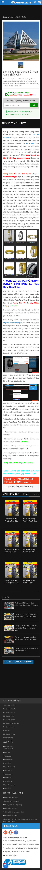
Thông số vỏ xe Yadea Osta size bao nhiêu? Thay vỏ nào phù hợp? (26, 628)
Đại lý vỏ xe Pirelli (8, 716)
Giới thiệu (6, 752)
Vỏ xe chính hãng (7, 17)
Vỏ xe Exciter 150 (9, 767)
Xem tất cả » (36, 494)
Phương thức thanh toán (11, 801)
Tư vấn (5, 597)
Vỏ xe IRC (7, 763)
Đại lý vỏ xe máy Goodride (11, 723)
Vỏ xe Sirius (7, 770)
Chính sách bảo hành (10, 815)
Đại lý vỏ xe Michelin (9, 709)
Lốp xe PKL (6, 730)
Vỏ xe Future (7, 781)
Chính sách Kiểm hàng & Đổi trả (13, 812)
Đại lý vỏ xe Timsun (9, 734)
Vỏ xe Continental (9, 785)
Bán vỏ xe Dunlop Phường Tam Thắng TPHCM (30, 521)
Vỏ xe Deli (7, 788)
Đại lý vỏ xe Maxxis (9, 720)
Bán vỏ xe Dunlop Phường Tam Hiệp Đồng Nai (11, 521)
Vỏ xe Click (7, 778)
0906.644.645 (30, 95)
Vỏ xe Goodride (8, 738)
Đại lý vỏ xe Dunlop (20, 17)
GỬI (34, 105)
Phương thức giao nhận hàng (12, 805)
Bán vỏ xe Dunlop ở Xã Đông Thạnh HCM (12, 552)
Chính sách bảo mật (9, 808)
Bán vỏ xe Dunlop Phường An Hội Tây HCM (12, 582)
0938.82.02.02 (16, 95)
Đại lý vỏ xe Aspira (8, 727)
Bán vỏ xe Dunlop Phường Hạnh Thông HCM (29, 583)
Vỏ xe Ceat (7, 756)
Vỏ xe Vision (7, 774)
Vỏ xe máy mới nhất (9, 705)
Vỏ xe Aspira (7, 760)
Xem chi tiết (25, 114)
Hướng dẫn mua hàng (10, 797)
